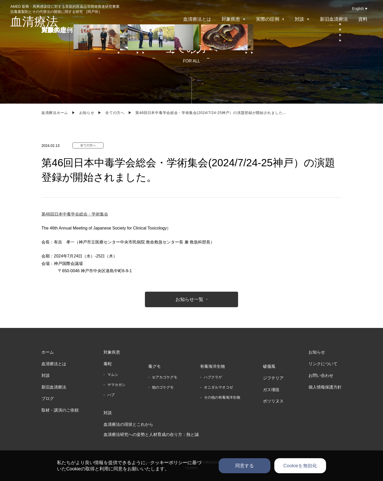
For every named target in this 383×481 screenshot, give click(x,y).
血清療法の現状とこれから (128, 424)
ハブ (111, 395)
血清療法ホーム (54, 113)
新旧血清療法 (334, 19)
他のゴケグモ (163, 387)
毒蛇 (108, 364)
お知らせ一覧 (189, 299)
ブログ (47, 398)
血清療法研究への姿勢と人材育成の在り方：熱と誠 (151, 434)
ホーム (47, 352)
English (358, 8)
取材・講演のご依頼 (60, 410)
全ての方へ (114, 113)
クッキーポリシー (168, 462)
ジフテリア (273, 378)
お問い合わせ (320, 375)
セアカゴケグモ (164, 377)
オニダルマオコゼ (218, 387)
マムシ (112, 374)
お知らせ (86, 113)
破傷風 (269, 366)
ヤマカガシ (116, 385)
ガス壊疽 (271, 389)
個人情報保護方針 (325, 387)
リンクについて (322, 364)
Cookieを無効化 (300, 465)
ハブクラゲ (213, 377)
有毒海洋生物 (212, 366)
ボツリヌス (273, 401)
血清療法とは (197, 19)
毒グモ (154, 366)
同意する (244, 465)
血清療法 (34, 21)
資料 (362, 19)
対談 (45, 375)
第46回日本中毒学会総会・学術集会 (74, 214)
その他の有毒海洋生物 (222, 397)
